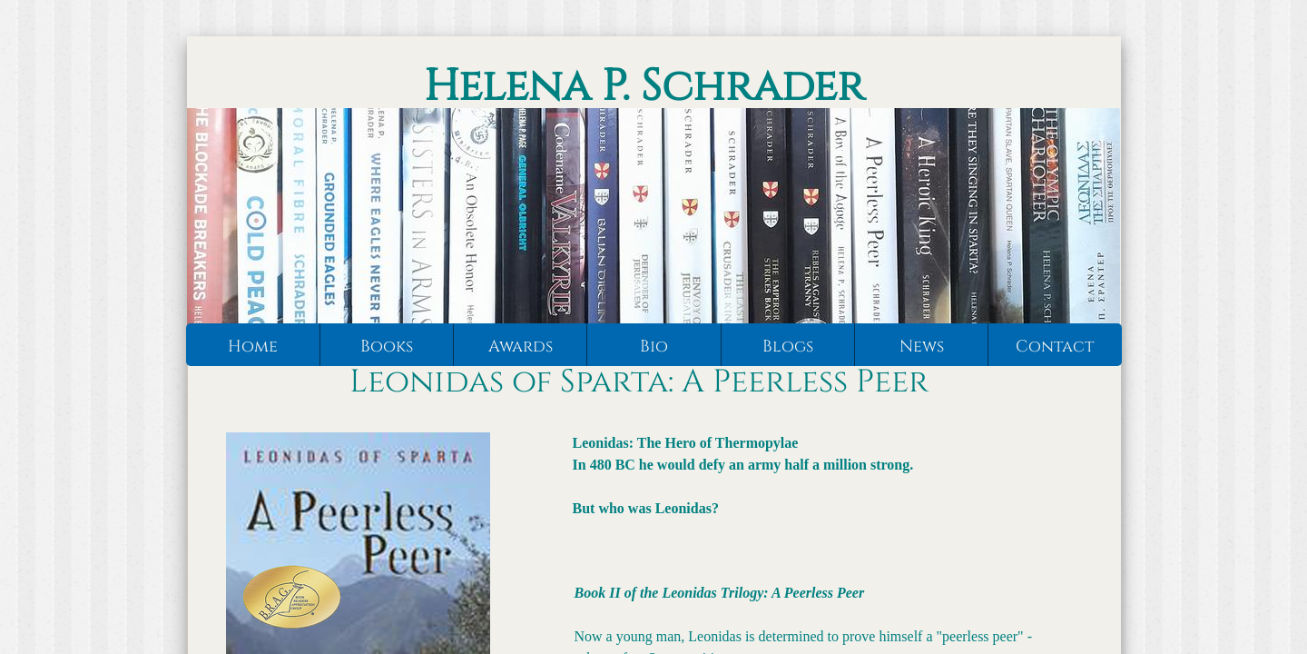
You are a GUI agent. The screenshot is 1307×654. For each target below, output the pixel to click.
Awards (520, 346)
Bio (654, 346)
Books (386, 346)
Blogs (787, 346)
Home (253, 346)
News (921, 346)
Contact (1055, 346)
